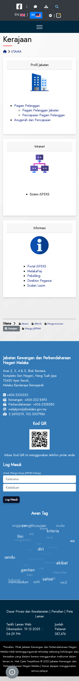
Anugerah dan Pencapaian (32, 120)
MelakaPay (34, 271)
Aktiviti (38, 324)
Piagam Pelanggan (27, 105)
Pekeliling (33, 275)
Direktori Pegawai (39, 280)
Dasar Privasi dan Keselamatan (27, 611)
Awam (25, 324)
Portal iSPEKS (36, 266)
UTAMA (16, 51)
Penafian (57, 611)
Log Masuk (11, 500)
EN (20, 14)
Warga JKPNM (33, 328)
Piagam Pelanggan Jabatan (40, 110)
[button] (39, 27)
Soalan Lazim (36, 285)
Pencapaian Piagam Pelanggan (43, 115)
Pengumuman (55, 324)
